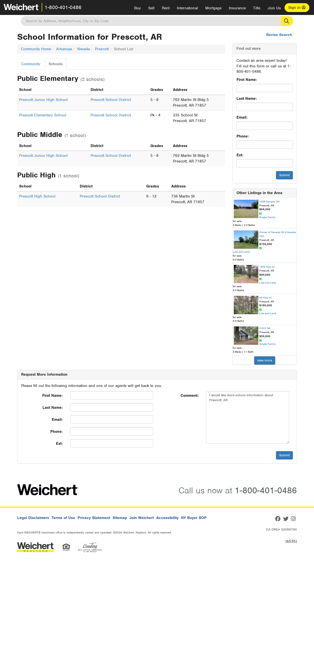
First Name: (246, 79)
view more (264, 360)
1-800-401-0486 (63, 7)
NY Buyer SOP (194, 517)
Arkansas (64, 49)
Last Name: (246, 98)
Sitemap (120, 517)
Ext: (239, 155)
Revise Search (279, 34)
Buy (137, 8)
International (187, 8)
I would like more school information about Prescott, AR (247, 417)
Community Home (36, 49)
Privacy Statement (94, 517)
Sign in (297, 7)
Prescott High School (37, 196)
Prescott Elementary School (42, 115)
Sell (151, 8)
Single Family (267, 217)
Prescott (102, 49)
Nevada (83, 49)
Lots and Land (241, 251)
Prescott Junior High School (43, 99)
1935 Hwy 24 (267, 266)
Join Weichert (142, 517)
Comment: (190, 395)
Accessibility (167, 517)
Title (256, 8)
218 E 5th (265, 328)
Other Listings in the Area (259, 192)
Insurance (237, 8)
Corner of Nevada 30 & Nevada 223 (277, 234)
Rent (166, 8)
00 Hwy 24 (265, 297)
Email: (242, 117)
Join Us (274, 8)
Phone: (242, 136)
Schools (56, 64)
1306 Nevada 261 (269, 201)
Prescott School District (111, 99)
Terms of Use (63, 517)
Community (30, 64)
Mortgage (213, 8)
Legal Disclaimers (33, 517)
